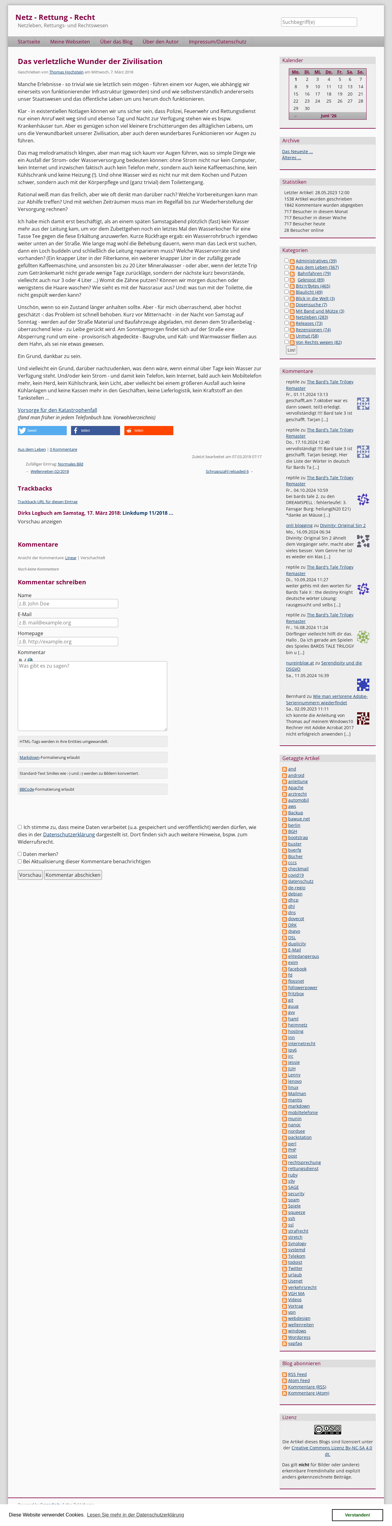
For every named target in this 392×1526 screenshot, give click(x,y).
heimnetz (297, 1025)
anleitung (298, 781)
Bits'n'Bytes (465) (313, 286)
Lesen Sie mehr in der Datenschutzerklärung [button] (135, 1514)
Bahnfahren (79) (314, 273)
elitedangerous (303, 956)
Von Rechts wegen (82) (319, 342)
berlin (294, 825)
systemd (296, 1250)
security (296, 1193)
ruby (293, 1175)
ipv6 (292, 1050)
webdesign (299, 1318)
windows (297, 1331)
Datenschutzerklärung (69, 829)
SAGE (293, 1187)
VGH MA (296, 1293)
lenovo (295, 1081)
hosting (295, 1031)
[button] (42, 430)
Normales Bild (70, 464)
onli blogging (299, 525)
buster (295, 844)
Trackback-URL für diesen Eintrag (47, 501)
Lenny (294, 1075)
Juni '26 (329, 116)
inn (291, 1037)
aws (292, 806)
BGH (292, 831)
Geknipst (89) (311, 280)
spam (294, 1200)
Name (25, 595)
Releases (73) (309, 323)
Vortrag (295, 1306)
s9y (291, 1181)
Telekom (296, 1256)
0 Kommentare (63, 449)
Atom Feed (299, 1380)
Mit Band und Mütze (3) (320, 311)
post (292, 1156)
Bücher (295, 856)
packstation (300, 1137)
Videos (295, 1299)
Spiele (294, 1206)
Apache (295, 787)
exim (293, 962)
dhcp (293, 900)
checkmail (298, 869)
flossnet (296, 981)
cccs (292, 862)
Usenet (295, 1281)
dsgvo (294, 931)
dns (292, 912)
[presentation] (64, 806)
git (290, 1000)
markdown (299, 1106)
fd (290, 975)
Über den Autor (161, 41)
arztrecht (297, 794)
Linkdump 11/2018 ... (148, 513)
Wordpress (299, 1337)
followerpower (303, 987)
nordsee (296, 1131)
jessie (294, 1062)
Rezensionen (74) (313, 330)
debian (295, 894)
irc (290, 1056)
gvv (291, 1012)
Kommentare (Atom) (308, 1393)
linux (293, 1087)
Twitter (295, 1268)
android (296, 775)
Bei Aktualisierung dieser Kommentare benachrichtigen (87, 856)
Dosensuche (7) (311, 304)
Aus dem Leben (32, 449)
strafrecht (298, 1231)
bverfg (294, 850)
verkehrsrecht (302, 1287)
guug (293, 1006)
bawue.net (299, 819)
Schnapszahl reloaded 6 (227, 471)
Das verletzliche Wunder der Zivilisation (90, 61)
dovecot (296, 918)
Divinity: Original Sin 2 (343, 525)
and (292, 769)
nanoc (294, 1125)
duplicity (297, 944)
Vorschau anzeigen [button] (40, 521)
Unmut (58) (307, 336)
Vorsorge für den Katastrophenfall (57, 410)
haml (293, 1019)
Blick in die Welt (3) (315, 298)
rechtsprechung (304, 1162)
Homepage (30, 633)
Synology (297, 1243)
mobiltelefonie (303, 1112)
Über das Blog (116, 41)
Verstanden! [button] (357, 1515)
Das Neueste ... (297, 151)
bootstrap (298, 837)
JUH (292, 1069)
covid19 (296, 875)
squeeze (296, 1212)
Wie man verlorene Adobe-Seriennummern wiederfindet (327, 699)
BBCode (27, 784)
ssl (291, 1225)
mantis (295, 1100)
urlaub (295, 1275)
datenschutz (301, 881)
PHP (292, 1150)
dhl (291, 906)
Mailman (297, 1093)
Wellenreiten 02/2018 (50, 471)
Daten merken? (40, 849)
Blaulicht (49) (309, 292)
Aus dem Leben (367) (317, 267)
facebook (297, 969)
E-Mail (25, 614)
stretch (295, 1237)
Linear (71, 557)
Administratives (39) (316, 261)
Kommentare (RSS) (307, 1387)
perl (292, 1144)
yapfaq (295, 1343)
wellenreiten (301, 1325)
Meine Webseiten (70, 41)
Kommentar (32, 652)
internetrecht (301, 1043)
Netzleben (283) (312, 317)
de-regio (296, 888)
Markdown (30, 752)
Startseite (29, 41)
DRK (292, 925)
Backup (295, 813)
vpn (292, 1312)
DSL (292, 937)
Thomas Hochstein (66, 72)
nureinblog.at (300, 663)
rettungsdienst (303, 1168)
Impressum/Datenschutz (218, 41)
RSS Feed (297, 1374)
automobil (298, 800)
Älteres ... (291, 157)
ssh (291, 1218)
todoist (295, 1262)
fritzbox (296, 994)
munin (295, 1118)
